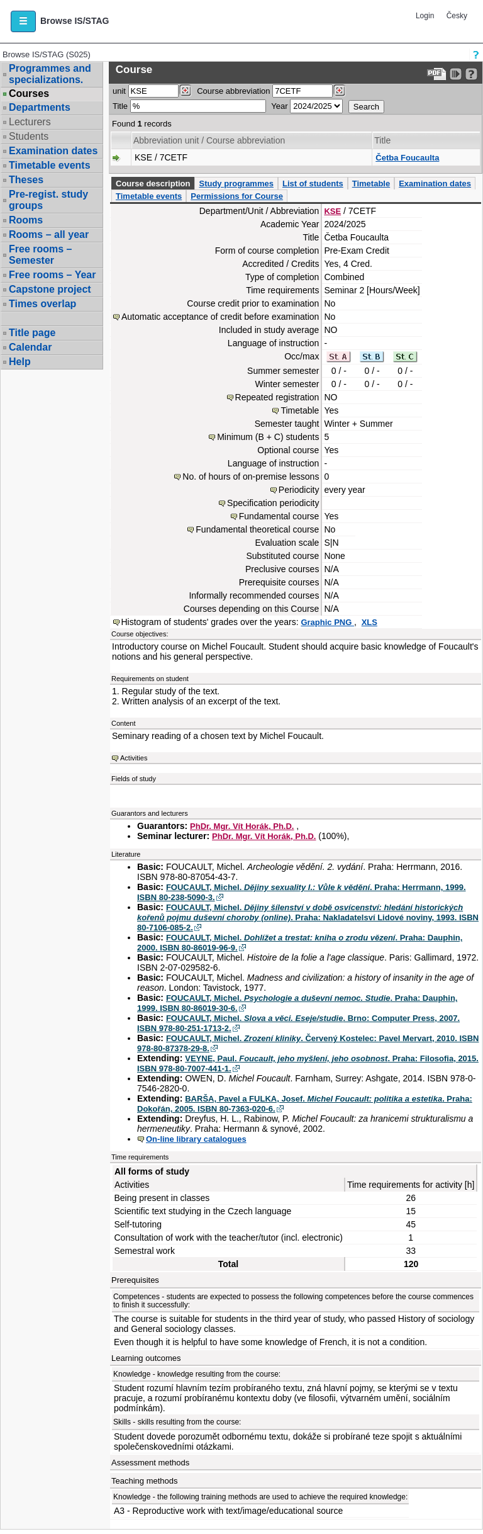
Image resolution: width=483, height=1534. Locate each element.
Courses (29, 93)
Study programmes (236, 183)
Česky (457, 15)
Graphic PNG (327, 622)
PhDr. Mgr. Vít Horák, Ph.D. (242, 826)
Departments (39, 107)
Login (425, 15)
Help (20, 361)
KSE (332, 211)
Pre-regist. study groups (48, 200)
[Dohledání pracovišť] (185, 90)
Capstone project (50, 289)
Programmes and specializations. (50, 74)
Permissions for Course (237, 196)
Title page (32, 332)
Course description (153, 183)
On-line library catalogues (196, 1139)
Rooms (26, 220)
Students (28, 136)
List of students (312, 183)
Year (279, 106)
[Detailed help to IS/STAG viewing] (471, 74)
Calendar (30, 347)
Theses (26, 179)
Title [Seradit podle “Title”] (382, 140)
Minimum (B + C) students (268, 437)
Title (120, 106)
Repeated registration (277, 397)
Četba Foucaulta (407, 157)
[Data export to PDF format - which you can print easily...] (437, 74)
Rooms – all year (49, 234)
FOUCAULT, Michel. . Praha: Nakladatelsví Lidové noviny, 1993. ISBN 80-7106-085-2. (308, 917)
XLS (369, 622)
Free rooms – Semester (40, 255)
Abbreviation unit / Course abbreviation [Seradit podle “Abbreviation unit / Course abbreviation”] (209, 140)
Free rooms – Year (52, 274)
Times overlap (42, 303)
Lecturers (30, 121)
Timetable (371, 183)
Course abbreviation (233, 91)
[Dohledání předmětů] (339, 90)
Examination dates (53, 150)
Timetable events (50, 165)
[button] (23, 21)
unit (119, 91)
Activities (133, 758)
